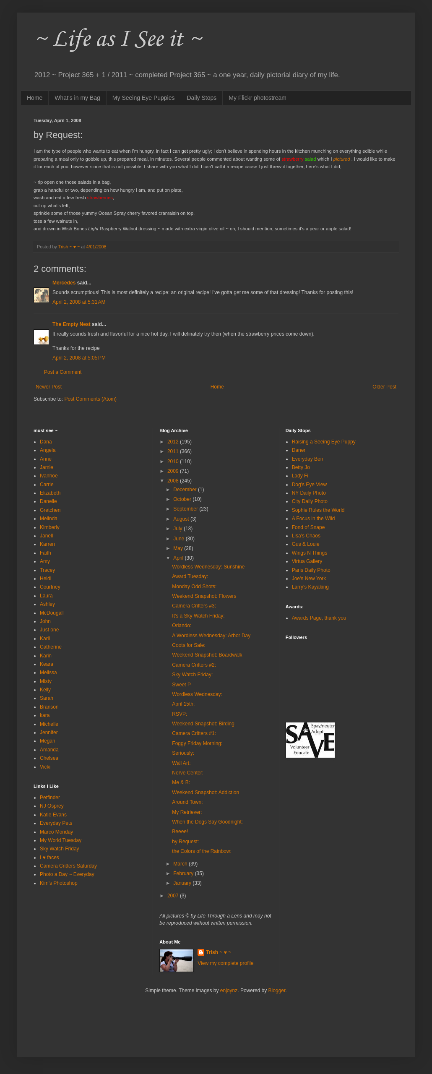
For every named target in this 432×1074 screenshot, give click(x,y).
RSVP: (179, 714)
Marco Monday (56, 832)
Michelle (49, 724)
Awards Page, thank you (319, 618)
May (178, 548)
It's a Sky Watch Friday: (198, 616)
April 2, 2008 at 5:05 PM (79, 358)
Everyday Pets (56, 823)
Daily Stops (202, 97)
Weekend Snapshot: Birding (203, 724)
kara (44, 715)
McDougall (52, 613)
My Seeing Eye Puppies (143, 97)
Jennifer (49, 732)
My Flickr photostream (257, 97)
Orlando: (181, 625)
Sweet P (181, 685)
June (179, 539)
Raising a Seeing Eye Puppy (324, 442)
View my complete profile (225, 963)
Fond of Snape (308, 527)
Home (34, 97)
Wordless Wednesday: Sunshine (208, 567)
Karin (46, 656)
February (184, 873)
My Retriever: (187, 812)
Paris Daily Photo (311, 570)
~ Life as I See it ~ (117, 39)
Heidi (45, 578)
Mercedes (63, 283)
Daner (299, 450)
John (45, 621)
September (186, 509)
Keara (46, 664)
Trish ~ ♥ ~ (218, 952)
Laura (46, 596)
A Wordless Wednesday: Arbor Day (211, 636)
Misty (46, 681)
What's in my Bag (77, 97)
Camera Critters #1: (194, 733)
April (179, 558)
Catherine (51, 647)
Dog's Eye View (309, 484)
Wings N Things (309, 553)
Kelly (45, 690)
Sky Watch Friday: (192, 675)
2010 (173, 461)
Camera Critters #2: (194, 665)
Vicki (45, 767)
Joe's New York (309, 578)
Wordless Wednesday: (197, 694)
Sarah (46, 698)
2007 (173, 896)
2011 (173, 451)
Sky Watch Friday (59, 849)
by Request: (185, 842)
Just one (49, 630)
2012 (173, 442)
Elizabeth (50, 493)
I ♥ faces (49, 857)
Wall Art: (181, 763)
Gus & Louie (306, 544)
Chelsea (49, 758)
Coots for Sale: (188, 645)
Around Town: (187, 802)
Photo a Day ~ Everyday (67, 874)
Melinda (48, 518)
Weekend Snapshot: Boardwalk (207, 655)
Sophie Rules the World (318, 510)
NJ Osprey (52, 806)
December (185, 490)
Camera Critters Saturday (68, 866)
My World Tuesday (60, 840)
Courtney (50, 587)
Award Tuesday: (190, 576)
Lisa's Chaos (306, 536)
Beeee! (180, 831)
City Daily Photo (310, 501)
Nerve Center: (187, 773)
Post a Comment (62, 372)
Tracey (47, 570)
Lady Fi (300, 476)
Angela (47, 450)
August (181, 519)
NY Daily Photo (309, 493)
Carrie (47, 484)
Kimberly (50, 527)
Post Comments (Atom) (90, 399)
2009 (173, 471)
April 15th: (183, 704)
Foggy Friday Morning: (197, 743)
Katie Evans (53, 815)
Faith (45, 553)
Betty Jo (301, 467)
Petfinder (50, 797)
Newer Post (49, 387)
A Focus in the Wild (313, 518)
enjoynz (228, 990)
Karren (47, 544)
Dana (46, 442)
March (181, 864)
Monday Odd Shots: (194, 586)
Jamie (46, 467)
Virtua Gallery (307, 561)
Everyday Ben (307, 459)
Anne (46, 459)
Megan (47, 741)
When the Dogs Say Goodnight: (207, 822)
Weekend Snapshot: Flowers (204, 596)
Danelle (48, 501)
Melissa (48, 672)
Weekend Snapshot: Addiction (205, 792)
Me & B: (181, 782)
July (178, 529)
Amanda (49, 750)
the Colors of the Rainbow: (201, 851)
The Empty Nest (71, 324)
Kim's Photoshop (59, 883)
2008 (173, 481)
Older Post (384, 387)
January (183, 883)
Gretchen (50, 510)
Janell (46, 536)
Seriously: (183, 753)
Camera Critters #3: (194, 606)
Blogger (277, 990)
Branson (49, 707)
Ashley (47, 604)
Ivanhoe (49, 476)
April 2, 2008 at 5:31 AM (78, 302)
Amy (45, 561)
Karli (45, 638)
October (183, 499)
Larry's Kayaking (310, 587)
